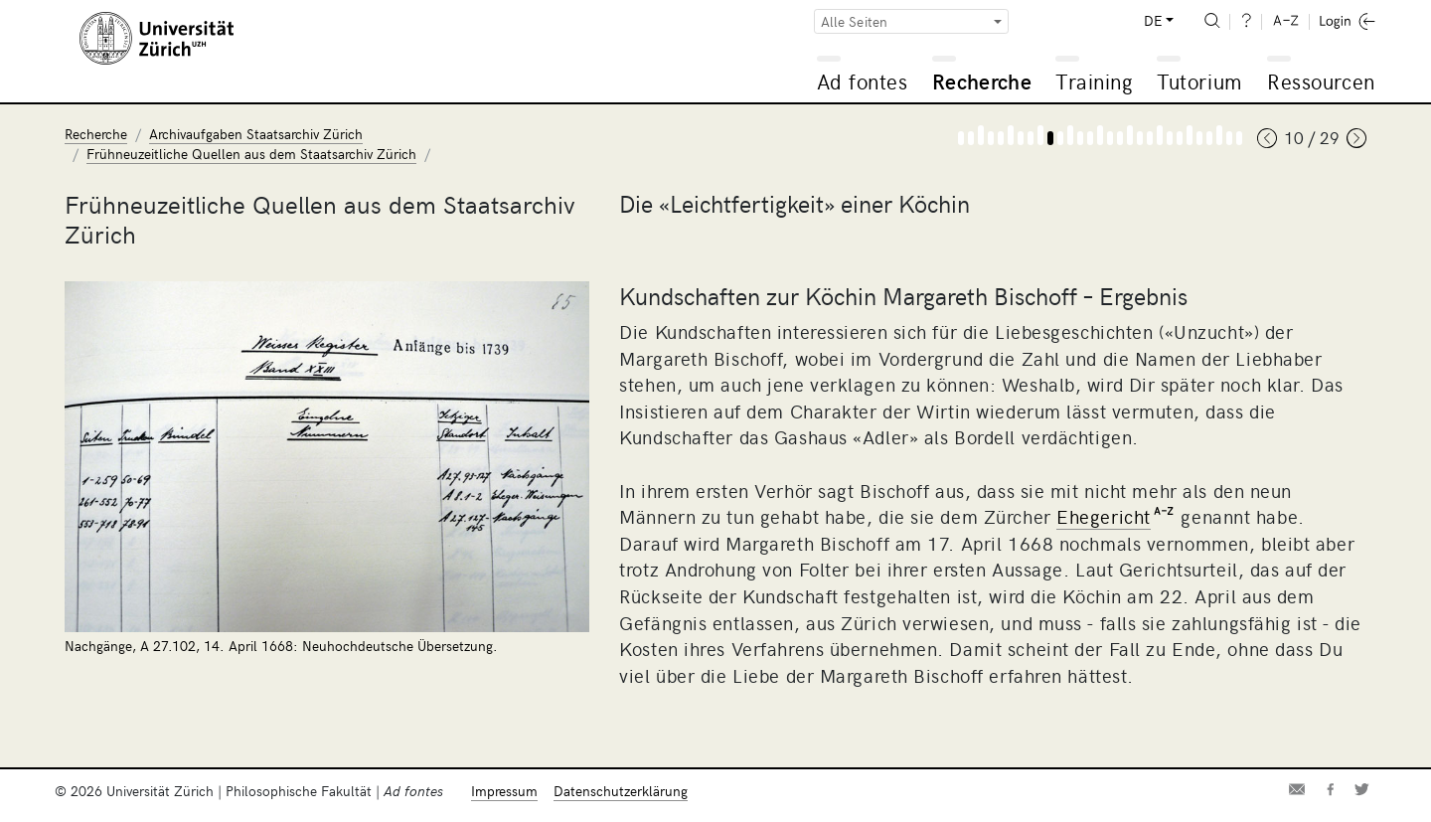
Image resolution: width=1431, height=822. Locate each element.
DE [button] (1153, 20)
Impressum (504, 790)
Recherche (982, 81)
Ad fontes (862, 81)
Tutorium (1199, 81)
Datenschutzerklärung (621, 790)
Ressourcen (1320, 81)
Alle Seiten (854, 21)
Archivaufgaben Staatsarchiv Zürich (256, 133)
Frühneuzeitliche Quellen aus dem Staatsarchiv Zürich (251, 153)
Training (1094, 81)
